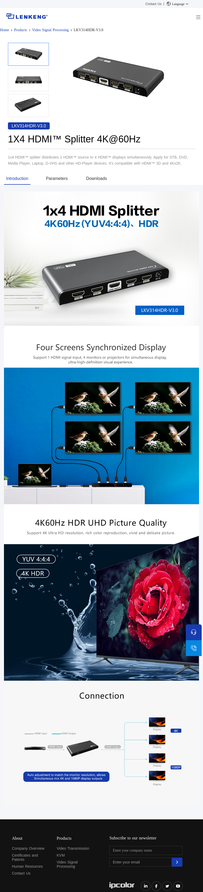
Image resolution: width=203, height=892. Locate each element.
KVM (61, 855)
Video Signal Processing (50, 30)
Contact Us (153, 4)
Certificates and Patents (25, 857)
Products (20, 30)
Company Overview (28, 848)
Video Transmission (73, 848)
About (17, 838)
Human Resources (27, 866)
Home (4, 30)
